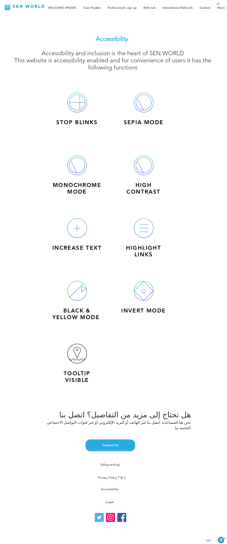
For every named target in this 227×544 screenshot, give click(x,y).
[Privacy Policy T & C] (112, 477)
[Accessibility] (110, 489)
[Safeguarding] (110, 464)
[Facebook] (121, 517)
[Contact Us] (110, 445)
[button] (218, 4)
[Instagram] (110, 517)
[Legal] (110, 502)
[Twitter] (99, 517)
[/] (7, 7)
